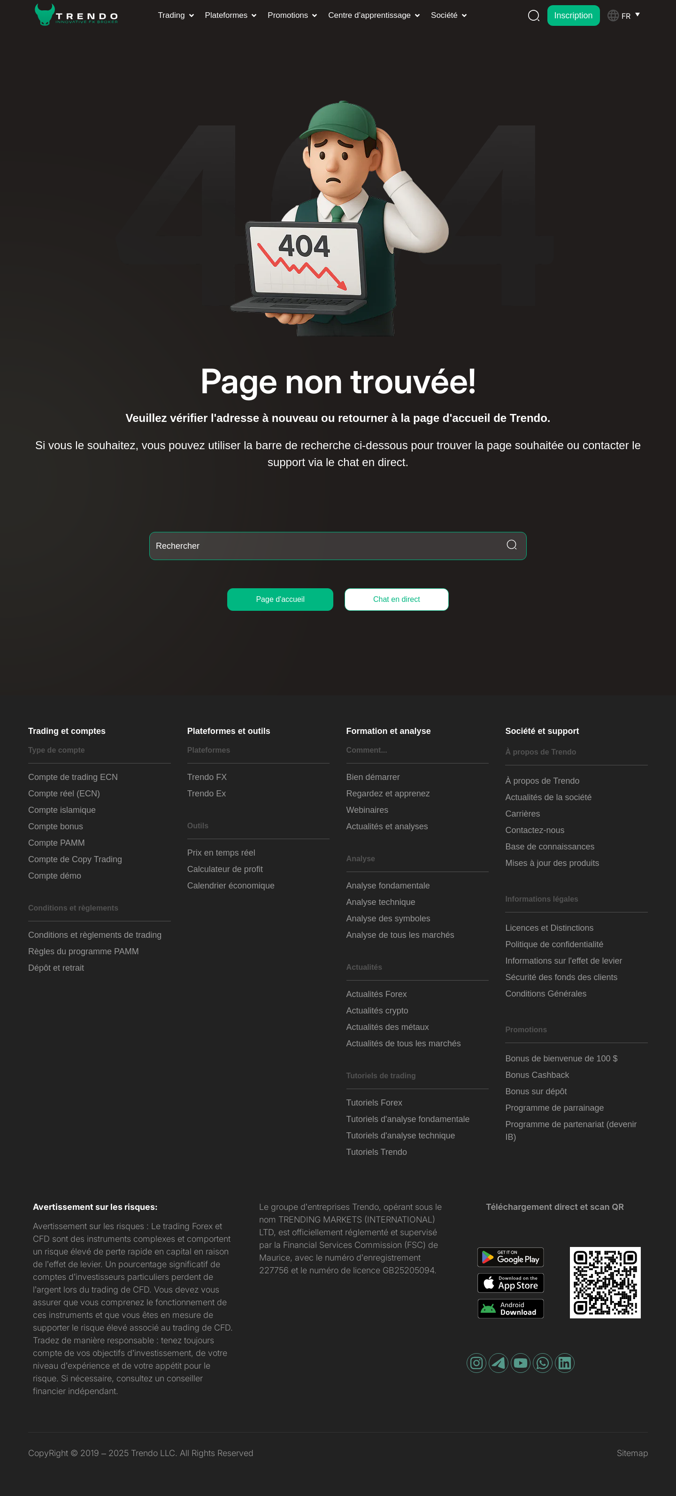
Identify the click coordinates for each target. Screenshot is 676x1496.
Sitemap (632, 1453)
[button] (177, 15)
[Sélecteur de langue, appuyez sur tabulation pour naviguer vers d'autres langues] (635, 15)
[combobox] (338, 546)
